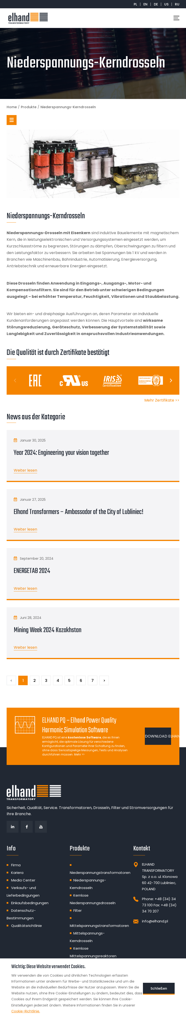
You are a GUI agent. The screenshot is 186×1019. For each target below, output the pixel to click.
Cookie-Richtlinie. (25, 1011)
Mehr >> (79, 754)
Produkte (28, 107)
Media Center (23, 880)
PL (135, 4)
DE (156, 4)
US (166, 4)
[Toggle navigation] (176, 18)
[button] (12, 120)
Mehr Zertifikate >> (161, 400)
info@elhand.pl (155, 921)
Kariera (17, 872)
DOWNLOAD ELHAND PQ (158, 736)
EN (145, 4)
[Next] (170, 380)
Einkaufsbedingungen (30, 902)
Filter (77, 910)
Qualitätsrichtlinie (26, 925)
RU (177, 4)
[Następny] (104, 680)
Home (12, 107)
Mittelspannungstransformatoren (99, 925)
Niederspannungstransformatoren (100, 872)
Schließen (159, 988)
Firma (16, 865)
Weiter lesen (25, 470)
